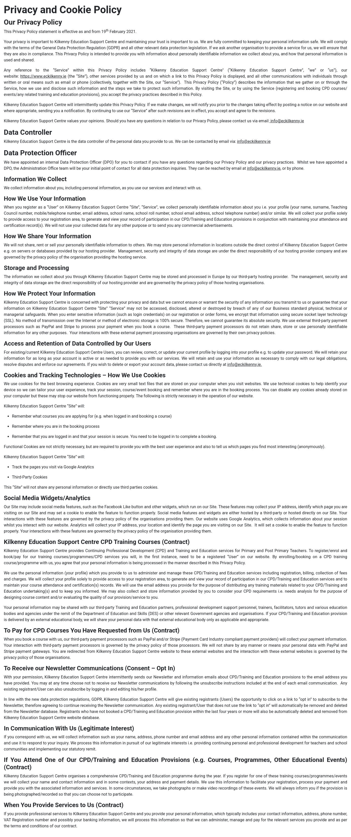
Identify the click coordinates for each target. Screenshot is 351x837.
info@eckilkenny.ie (287, 120)
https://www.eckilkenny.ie (43, 76)
